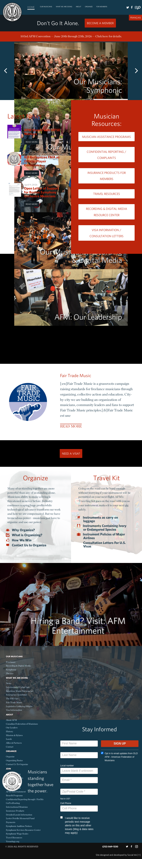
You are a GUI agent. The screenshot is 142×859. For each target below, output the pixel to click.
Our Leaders (12, 727)
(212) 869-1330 (110, 846)
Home (31, 7)
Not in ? (65, 799)
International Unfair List (17, 687)
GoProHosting (13, 803)
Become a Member (100, 23)
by (116, 854)
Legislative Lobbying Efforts (19, 706)
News (8, 683)
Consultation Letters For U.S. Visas (104, 544)
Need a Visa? (71, 453)
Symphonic (11, 669)
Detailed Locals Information (19, 814)
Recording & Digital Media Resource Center (106, 212)
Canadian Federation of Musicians (22, 723)
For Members (101, 7)
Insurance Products (15, 810)
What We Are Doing (64, 7)
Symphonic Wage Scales (17, 833)
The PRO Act (12, 698)
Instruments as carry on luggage (100, 519)
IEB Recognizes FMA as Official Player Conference (42, 161)
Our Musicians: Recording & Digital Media (81, 255)
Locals (9, 739)
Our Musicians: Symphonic (98, 85)
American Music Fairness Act (19, 691)
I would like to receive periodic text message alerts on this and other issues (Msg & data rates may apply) (76, 825)
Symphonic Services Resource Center (23, 830)
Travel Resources (106, 193)
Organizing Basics (14, 760)
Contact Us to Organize (29, 545)
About (78, 7)
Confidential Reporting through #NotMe (25, 799)
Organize (89, 7)
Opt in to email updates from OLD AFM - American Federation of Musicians (119, 757)
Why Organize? (23, 530)
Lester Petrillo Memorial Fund (20, 818)
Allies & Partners (14, 742)
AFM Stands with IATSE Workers (42, 132)
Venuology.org (12, 841)
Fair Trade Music (75, 375)
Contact (9, 746)
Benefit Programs (14, 795)
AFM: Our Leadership (88, 316)
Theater (9, 673)
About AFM (11, 720)
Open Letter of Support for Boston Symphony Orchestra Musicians (41, 192)
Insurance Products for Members (106, 176)
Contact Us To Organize (17, 764)
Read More (32, 142)
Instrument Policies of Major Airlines (104, 536)
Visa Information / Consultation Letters (106, 233)
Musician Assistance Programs (106, 136)
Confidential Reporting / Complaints (106, 154)
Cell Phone (65, 803)
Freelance (11, 662)
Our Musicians (46, 7)
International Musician (17, 806)
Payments (10, 822)
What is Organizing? (27, 535)
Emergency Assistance (16, 694)
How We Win (21, 540)
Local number (67, 765)
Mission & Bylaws (14, 735)
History (9, 731)
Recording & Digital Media (18, 665)
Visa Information (14, 710)
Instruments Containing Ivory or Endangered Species (104, 527)
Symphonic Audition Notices (19, 826)
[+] (139, 854)
